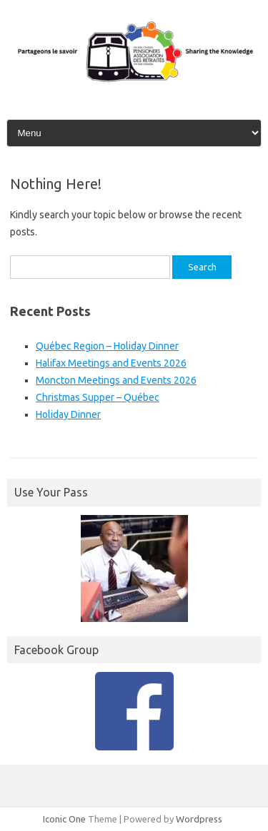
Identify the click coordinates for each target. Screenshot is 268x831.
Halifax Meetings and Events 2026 (111, 363)
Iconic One (64, 819)
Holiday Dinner (68, 414)
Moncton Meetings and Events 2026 (116, 380)
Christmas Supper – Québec (97, 397)
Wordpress (199, 819)
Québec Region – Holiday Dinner (107, 346)
